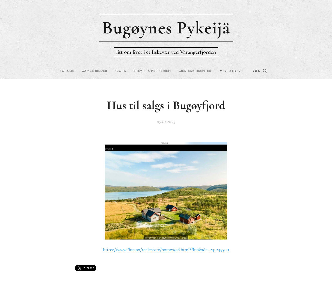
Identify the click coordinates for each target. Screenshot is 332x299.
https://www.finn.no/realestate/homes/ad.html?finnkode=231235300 (166, 250)
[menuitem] (81, 71)
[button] (248, 71)
